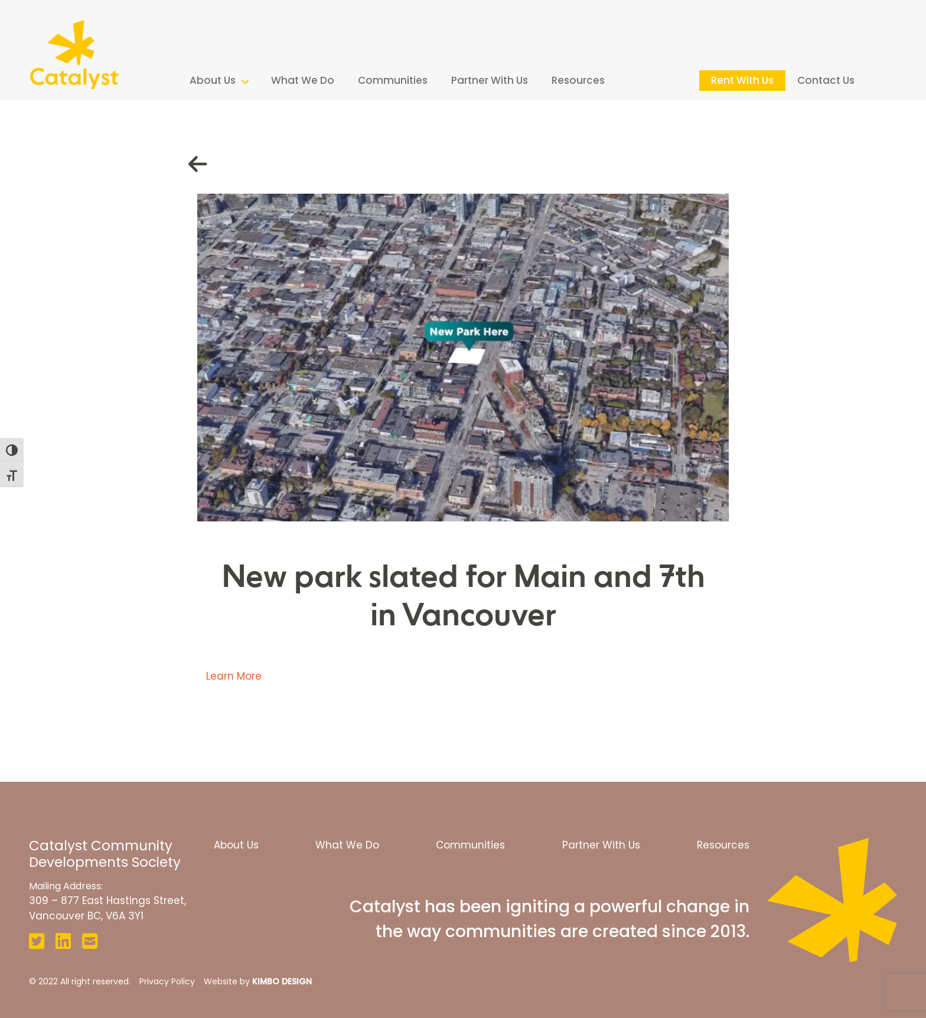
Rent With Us (742, 80)
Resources (578, 80)
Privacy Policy (167, 981)
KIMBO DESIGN (282, 981)
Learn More (234, 676)
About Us (213, 80)
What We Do (302, 80)
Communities (393, 80)
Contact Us (826, 80)
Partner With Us (489, 80)
